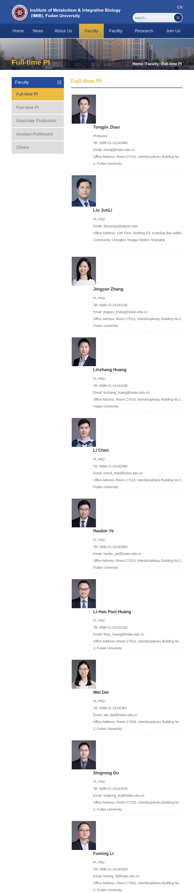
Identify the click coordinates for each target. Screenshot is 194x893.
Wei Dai (101, 447)
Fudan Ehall (103, 858)
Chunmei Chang (109, 699)
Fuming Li (103, 548)
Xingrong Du (106, 497)
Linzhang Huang (110, 246)
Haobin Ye (103, 347)
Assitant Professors (34, 134)
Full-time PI (171, 64)
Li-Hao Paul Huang (112, 397)
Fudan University (26, 853)
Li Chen (101, 296)
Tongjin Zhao (106, 96)
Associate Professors (36, 120)
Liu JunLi (102, 147)
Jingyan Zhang (108, 196)
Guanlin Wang (107, 749)
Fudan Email (103, 842)
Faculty (152, 64)
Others (22, 147)
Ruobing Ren (106, 648)
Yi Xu (98, 598)
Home (137, 64)
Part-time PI (27, 107)
